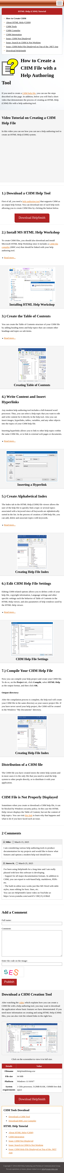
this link (28, 815)
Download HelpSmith (16, 50)
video (21, 1002)
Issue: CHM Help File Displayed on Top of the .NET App (32, 46)
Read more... (10, 257)
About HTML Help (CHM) (18, 22)
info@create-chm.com (50, 1169)
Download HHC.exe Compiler (22, 1120)
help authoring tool (31, 201)
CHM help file (29, 93)
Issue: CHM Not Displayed (18, 38)
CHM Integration (14, 34)
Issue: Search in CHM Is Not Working (23, 42)
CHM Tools (11, 26)
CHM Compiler (13, 30)
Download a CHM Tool (19, 1116)
